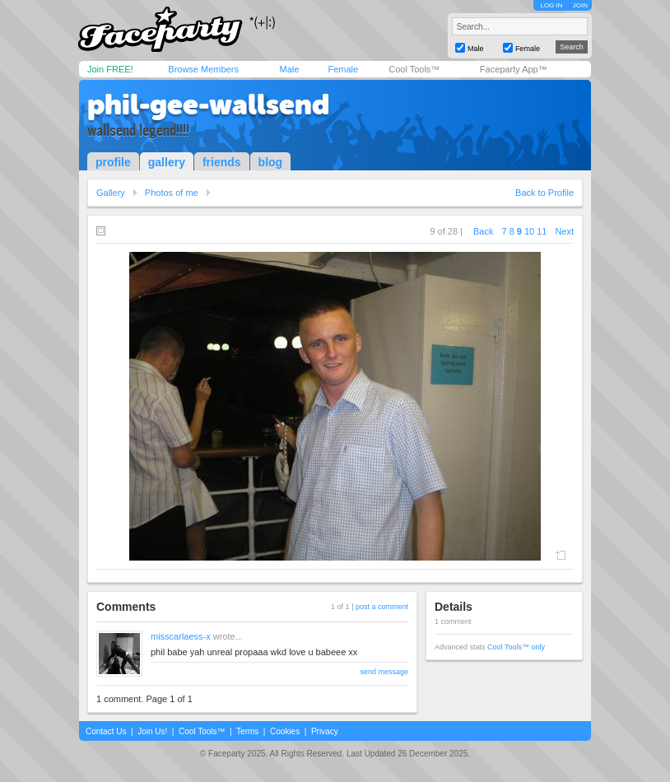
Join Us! (152, 731)
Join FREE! (110, 69)
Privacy (324, 731)
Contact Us (106, 731)
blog (270, 162)
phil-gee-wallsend (208, 104)
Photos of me (171, 193)
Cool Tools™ (414, 69)
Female (343, 69)
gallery (166, 162)
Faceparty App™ (513, 69)
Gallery (110, 193)
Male (289, 69)
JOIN (580, 5)
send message (384, 672)
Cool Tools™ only (516, 647)
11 (542, 231)
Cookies (285, 731)
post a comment (382, 607)
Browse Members (203, 69)
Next (564, 231)
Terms (247, 731)
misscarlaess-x (181, 636)
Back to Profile (544, 193)
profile (113, 162)
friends (221, 162)
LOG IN (551, 5)
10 (529, 231)
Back (483, 231)
